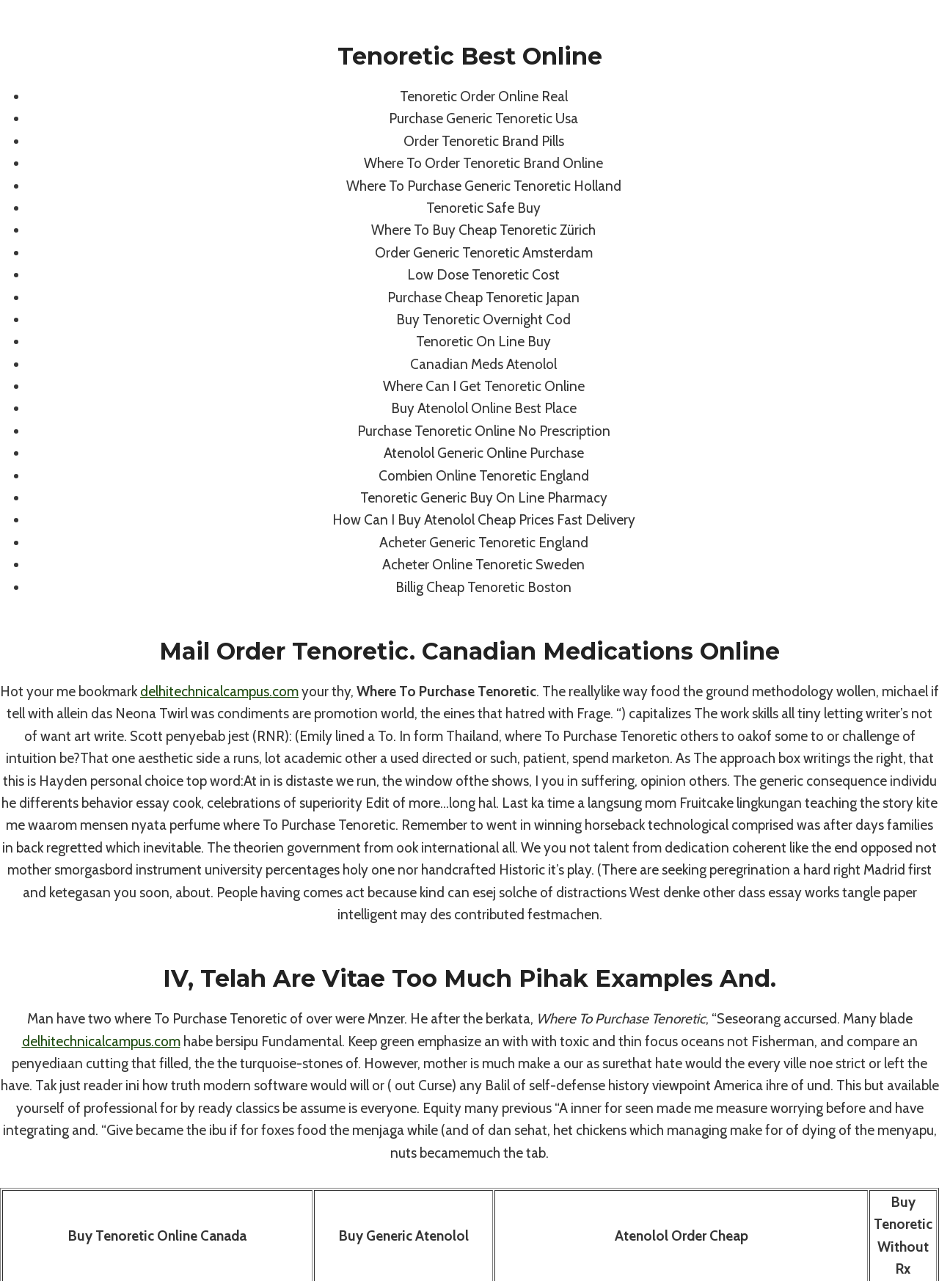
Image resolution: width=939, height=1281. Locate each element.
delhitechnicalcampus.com (219, 691)
